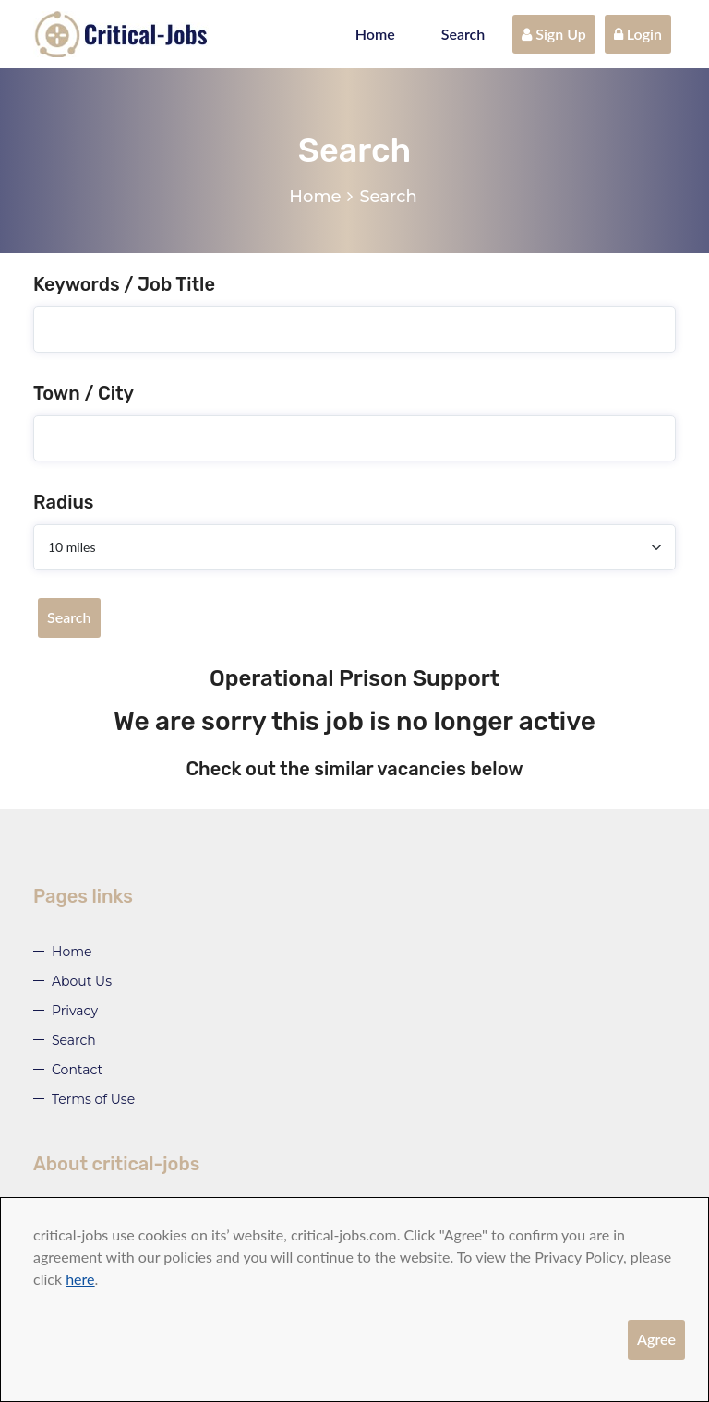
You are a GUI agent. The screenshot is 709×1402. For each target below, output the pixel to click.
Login (638, 33)
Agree (656, 1339)
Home (375, 33)
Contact (77, 1069)
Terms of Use (93, 1099)
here (80, 1279)
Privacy (75, 1010)
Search (463, 33)
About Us (82, 981)
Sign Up (554, 33)
